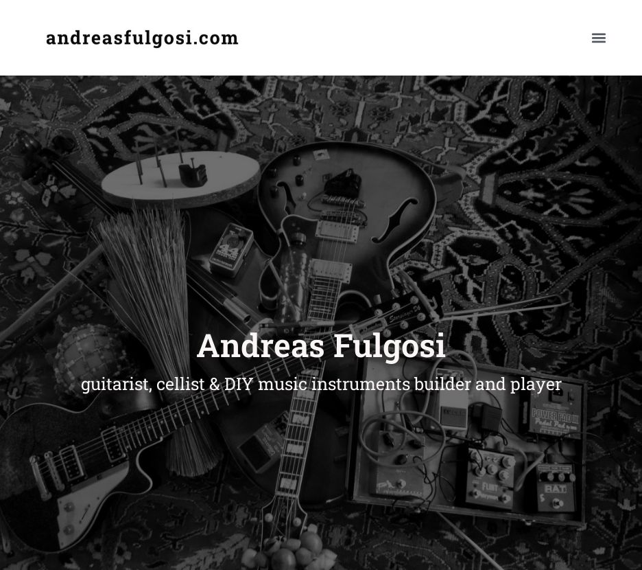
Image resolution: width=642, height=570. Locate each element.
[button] (598, 38)
